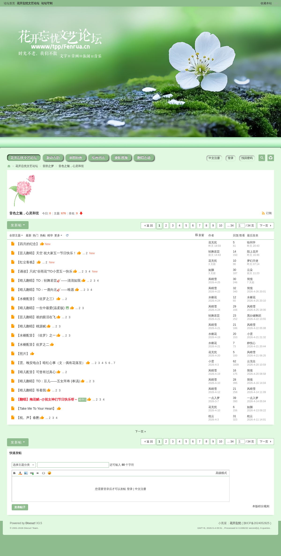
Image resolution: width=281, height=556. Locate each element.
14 (234, 251)
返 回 (150, 225)
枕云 (211, 416)
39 (234, 398)
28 (234, 379)
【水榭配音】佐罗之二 (32, 344)
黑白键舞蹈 (254, 315)
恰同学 (251, 242)
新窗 (201, 235)
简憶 (250, 279)
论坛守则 (46, 3)
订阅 (269, 213)
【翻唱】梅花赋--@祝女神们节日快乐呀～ (47, 399)
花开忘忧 (9, 166)
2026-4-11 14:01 (256, 419)
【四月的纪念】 (27, 244)
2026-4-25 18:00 (256, 309)
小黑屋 (222, 523)
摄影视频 (121, 157)
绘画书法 (98, 157)
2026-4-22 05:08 (256, 328)
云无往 (251, 361)
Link (32, 473)
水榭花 (212, 297)
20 (234, 334)
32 (234, 288)
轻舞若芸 (214, 251)
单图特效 (75, 157)
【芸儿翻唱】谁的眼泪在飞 (36, 317)
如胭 (211, 270)
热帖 (43, 235)
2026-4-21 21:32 (256, 337)
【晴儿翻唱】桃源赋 (31, 326)
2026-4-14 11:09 (256, 392)
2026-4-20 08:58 (256, 373)
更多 (57, 235)
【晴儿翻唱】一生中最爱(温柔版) (40, 308)
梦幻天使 (252, 260)
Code (43, 473)
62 (234, 361)
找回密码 (247, 158)
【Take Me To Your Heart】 (36, 408)
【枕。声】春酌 (27, 418)
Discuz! (31, 523)
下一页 (264, 225)
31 (234, 416)
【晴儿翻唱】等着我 (31, 390)
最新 (28, 235)
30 (234, 270)
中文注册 (214, 158)
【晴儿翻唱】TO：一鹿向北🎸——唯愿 (45, 289)
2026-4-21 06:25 (256, 355)
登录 (230, 158)
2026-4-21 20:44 (256, 346)
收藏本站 (266, 3)
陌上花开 (252, 251)
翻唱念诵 (143, 157)
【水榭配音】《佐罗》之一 (36, 335)
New (47, 244)
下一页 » (140, 431)
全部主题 (15, 235)
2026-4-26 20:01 (256, 291)
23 (234, 315)
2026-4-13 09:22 (256, 410)
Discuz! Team (31, 528)
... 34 (230, 225)
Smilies (49, 473)
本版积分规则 (260, 506)
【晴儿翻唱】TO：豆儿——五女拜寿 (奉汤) (48, 381)
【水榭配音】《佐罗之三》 (36, 299)
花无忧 (212, 242)
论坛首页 (9, 3)
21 (234, 324)
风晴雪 (212, 279)
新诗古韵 (52, 157)
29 (234, 306)
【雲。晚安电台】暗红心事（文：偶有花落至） (50, 363)
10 (220, 225)
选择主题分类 (21, 464)
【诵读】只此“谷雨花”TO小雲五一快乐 (44, 271)
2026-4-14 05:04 (256, 401)
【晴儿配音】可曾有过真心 (36, 372)
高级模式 (221, 473)
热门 (35, 235)
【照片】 (23, 354)
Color (20, 473)
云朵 (250, 270)
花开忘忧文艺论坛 (28, 3)
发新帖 (16, 225)
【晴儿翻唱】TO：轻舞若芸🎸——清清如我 (48, 280)
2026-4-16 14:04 (256, 383)
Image (26, 473)
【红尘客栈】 (26, 262)
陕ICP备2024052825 (257, 523)
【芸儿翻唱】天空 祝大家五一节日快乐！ (46, 253)
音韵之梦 (48, 166)
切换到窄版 (276, 3)
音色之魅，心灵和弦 (71, 166)
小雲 (250, 334)
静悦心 (251, 343)
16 (234, 370)
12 (234, 297)
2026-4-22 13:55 (256, 319)
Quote (37, 473)
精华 (50, 235)
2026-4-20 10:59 (256, 364)
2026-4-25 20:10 (256, 300)
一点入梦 (214, 398)
